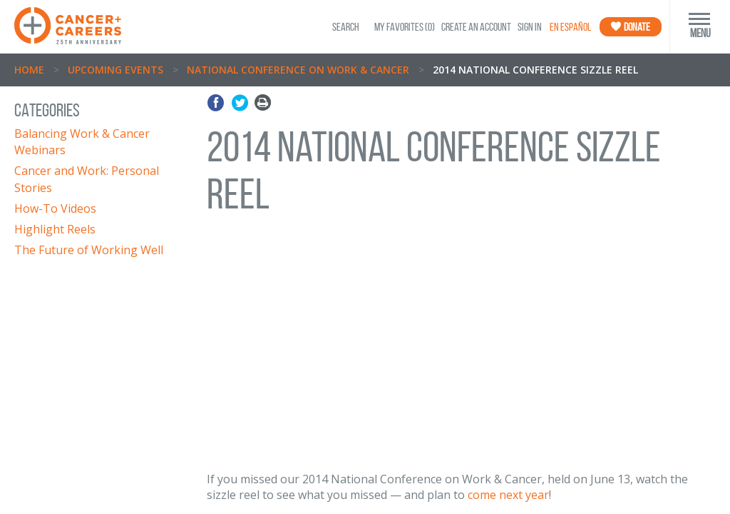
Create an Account (476, 27)
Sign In (530, 27)
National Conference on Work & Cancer (298, 69)
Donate (630, 27)
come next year (508, 495)
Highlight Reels (55, 229)
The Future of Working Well (88, 250)
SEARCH (345, 27)
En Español (570, 27)
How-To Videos (55, 208)
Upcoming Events (115, 69)
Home (29, 69)
